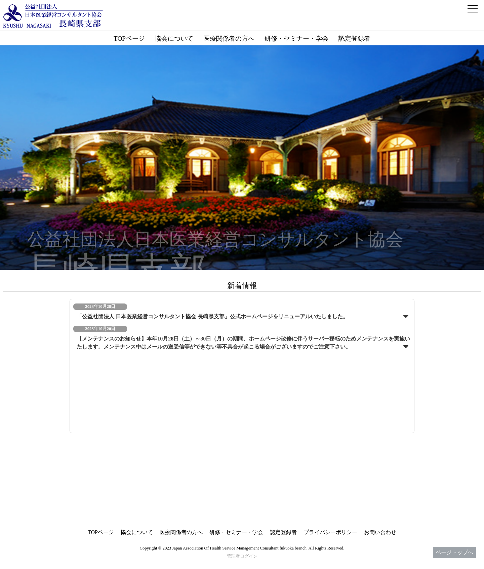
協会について (174, 38)
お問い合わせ (380, 532)
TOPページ (129, 38)
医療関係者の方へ (228, 38)
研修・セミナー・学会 (296, 38)
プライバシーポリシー (330, 532)
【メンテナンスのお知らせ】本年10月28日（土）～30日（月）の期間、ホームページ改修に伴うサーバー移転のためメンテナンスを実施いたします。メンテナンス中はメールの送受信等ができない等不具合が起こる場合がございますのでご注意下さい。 (243, 343)
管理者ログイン (242, 556)
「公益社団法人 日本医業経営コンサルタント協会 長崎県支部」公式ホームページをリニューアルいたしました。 (212, 316)
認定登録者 (354, 38)
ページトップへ (454, 552)
